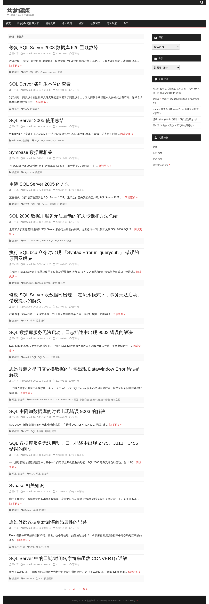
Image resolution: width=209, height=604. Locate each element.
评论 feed (157, 159)
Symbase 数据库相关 (30, 152)
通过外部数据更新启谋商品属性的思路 (48, 522)
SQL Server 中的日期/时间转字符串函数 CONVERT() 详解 (68, 558)
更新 (46, 546)
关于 (126, 23)
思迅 (14, 399)
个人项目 (67, 23)
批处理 (61, 283)
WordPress (114, 600)
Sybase (39, 283)
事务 (32, 320)
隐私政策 (112, 23)
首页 (8, 23)
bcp (26, 283)
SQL (31, 72)
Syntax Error (50, 283)
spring (157, 99)
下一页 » (83, 588)
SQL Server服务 (63, 240)
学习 (35, 510)
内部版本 (34, 108)
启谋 (32, 546)
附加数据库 (50, 431)
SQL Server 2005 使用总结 (36, 120)
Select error (67, 399)
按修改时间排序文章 (28, 23)
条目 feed (157, 153)
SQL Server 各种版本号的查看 (40, 84)
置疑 (59, 72)
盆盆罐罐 (18, 10)
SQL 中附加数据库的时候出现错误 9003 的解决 (57, 411)
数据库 (15, 72)
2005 (26, 204)
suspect (52, 72)
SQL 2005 (46, 140)
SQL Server (41, 72)
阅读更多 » (15, 65)
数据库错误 (104, 399)
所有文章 (50, 23)
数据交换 (84, 399)
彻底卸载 (54, 204)
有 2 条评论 (78, 455)
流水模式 (40, 320)
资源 (81, 23)
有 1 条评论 (78, 491)
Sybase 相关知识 (26, 485)
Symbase (29, 172)
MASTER (35, 240)
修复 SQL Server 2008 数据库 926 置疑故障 (53, 47)
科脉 (22, 546)
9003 (26, 240)
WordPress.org (161, 165)
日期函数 (48, 578)
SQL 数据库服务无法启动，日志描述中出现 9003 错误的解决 (71, 332)
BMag (133, 600)
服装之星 (115, 399)
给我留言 (95, 23)
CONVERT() (30, 578)
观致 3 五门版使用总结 (184, 119)
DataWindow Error (39, 399)
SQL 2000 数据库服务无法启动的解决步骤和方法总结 (63, 216)
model (44, 240)
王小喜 (15, 53)
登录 (155, 147)
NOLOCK (55, 399)
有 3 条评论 (78, 190)
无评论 (75, 53)
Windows (16, 140)
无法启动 (55, 357)
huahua (156, 109)
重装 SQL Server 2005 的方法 (39, 184)
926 (26, 72)
